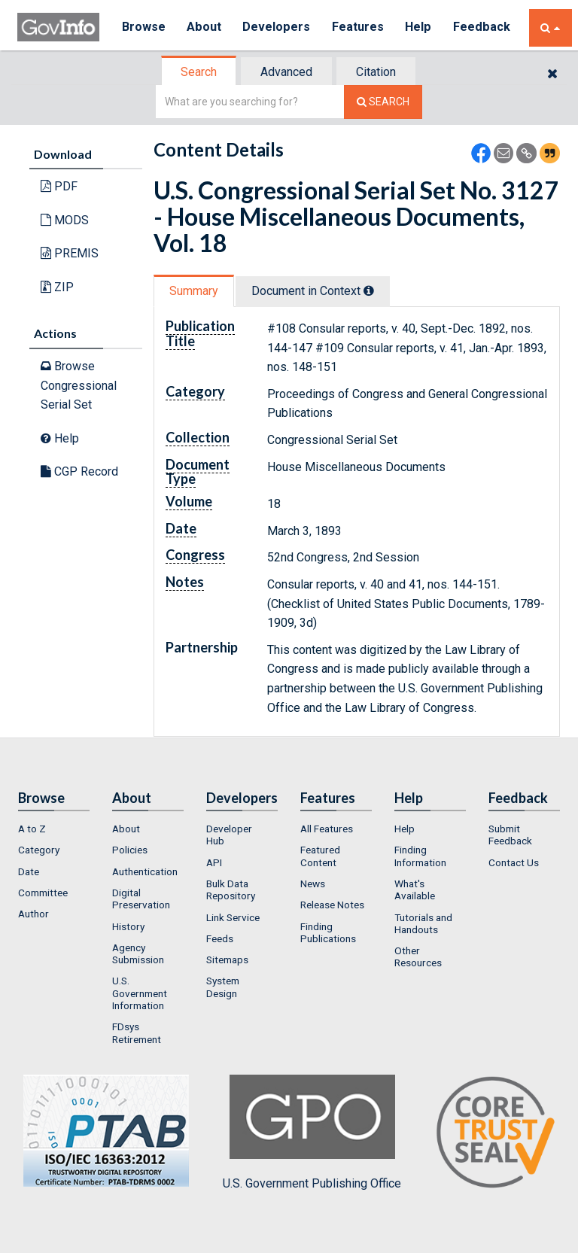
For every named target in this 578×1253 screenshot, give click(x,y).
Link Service (233, 917)
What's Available (414, 889)
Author (33, 914)
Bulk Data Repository (230, 889)
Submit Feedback (510, 835)
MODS (65, 220)
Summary (193, 291)
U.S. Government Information (139, 993)
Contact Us (513, 862)
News (312, 883)
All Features (326, 829)
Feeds (219, 938)
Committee (43, 893)
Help (421, 27)
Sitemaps (227, 959)
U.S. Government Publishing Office (312, 1133)
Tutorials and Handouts (423, 923)
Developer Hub (229, 835)
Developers (278, 27)
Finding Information (420, 856)
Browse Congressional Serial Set (79, 385)
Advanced (286, 72)
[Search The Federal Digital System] (383, 102)
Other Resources (418, 956)
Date (28, 871)
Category (38, 850)
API (214, 862)
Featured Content (320, 856)
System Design (222, 987)
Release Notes (332, 905)
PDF (59, 186)
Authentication (145, 871)
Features (360, 27)
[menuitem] (54, 828)
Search (199, 72)
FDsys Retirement (136, 1032)
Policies (130, 850)
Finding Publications (328, 932)
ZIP (57, 287)
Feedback (485, 27)
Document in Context (312, 291)
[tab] (199, 72)
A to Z (32, 829)
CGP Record (79, 471)
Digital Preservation (141, 899)
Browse (144, 27)
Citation (376, 72)
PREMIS (70, 253)
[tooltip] (369, 290)
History (128, 926)
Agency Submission (138, 953)
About (205, 27)
